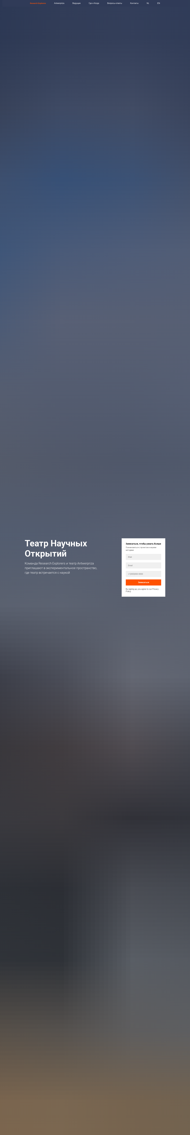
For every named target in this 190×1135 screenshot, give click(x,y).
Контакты (134, 3)
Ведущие (76, 3)
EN (158, 3)
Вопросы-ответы (114, 3)
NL (148, 3)
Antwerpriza (59, 3)
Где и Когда (94, 3)
